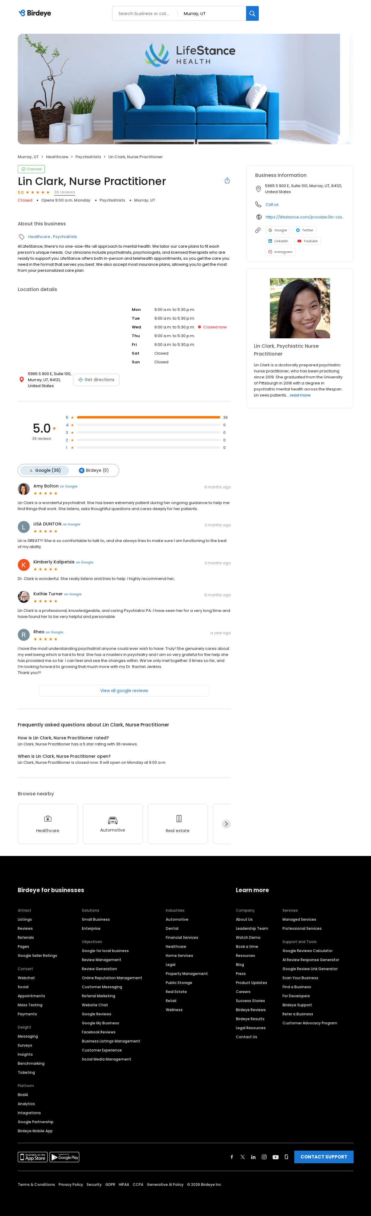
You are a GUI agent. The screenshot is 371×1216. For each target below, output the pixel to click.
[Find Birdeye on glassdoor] (286, 1156)
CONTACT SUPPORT (324, 1156)
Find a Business (297, 986)
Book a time (247, 946)
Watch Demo (248, 937)
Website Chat (95, 1004)
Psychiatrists (88, 157)
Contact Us (246, 1036)
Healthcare (57, 157)
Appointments (31, 995)
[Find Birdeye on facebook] (232, 1156)
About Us (244, 919)
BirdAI (23, 1094)
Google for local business (105, 950)
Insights (25, 1054)
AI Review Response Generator (311, 959)
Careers (243, 991)
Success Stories (250, 1000)
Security (94, 1184)
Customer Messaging (102, 986)
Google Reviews (96, 1013)
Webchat (26, 977)
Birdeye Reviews (251, 1009)
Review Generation (99, 968)
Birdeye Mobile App (35, 1130)
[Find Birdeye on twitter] (242, 1156)
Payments (27, 1013)
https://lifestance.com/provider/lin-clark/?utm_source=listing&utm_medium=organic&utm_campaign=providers (305, 217)
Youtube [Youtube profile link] (307, 241)
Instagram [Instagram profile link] (280, 251)
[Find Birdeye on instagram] (264, 1156)
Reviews (25, 928)
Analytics (26, 1103)
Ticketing (26, 1072)
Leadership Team (252, 928)
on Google (68, 486)
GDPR (110, 1184)
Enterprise (91, 928)
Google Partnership (36, 1121)
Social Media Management (106, 1058)
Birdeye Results (250, 1018)
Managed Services (299, 919)
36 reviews (64, 192)
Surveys (25, 1045)
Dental (172, 928)
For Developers (296, 995)
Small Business (96, 919)
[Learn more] (300, 308)
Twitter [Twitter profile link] (304, 230)
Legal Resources (251, 1027)
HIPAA (124, 1184)
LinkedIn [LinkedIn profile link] (278, 241)
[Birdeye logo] (36, 13)
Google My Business (100, 1022)
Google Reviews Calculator (307, 950)
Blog (240, 964)
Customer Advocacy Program (310, 1022)
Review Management (101, 959)
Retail (171, 1000)
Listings (25, 919)
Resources (245, 955)
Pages (23, 946)
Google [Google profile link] (277, 230)
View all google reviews (124, 690)
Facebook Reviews (99, 1031)
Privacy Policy (71, 1184)
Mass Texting (30, 1004)
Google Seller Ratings (37, 955)
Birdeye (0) (93, 470)
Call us (272, 204)
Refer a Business (298, 1013)
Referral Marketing (98, 995)
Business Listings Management (111, 1040)
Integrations (29, 1112)
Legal (170, 964)
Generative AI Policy (165, 1184)
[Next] (226, 823)
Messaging (28, 1036)
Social (23, 986)
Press (241, 973)
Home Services (179, 955)
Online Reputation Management (112, 977)
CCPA (138, 1184)
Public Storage (179, 982)
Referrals (26, 937)
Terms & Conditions (36, 1184)
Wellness (174, 1009)
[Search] (252, 13)
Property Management (187, 973)
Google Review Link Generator (310, 968)
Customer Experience (102, 1049)
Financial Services (182, 937)
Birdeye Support (297, 1004)
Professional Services (302, 928)
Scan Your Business (300, 977)
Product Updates (251, 982)
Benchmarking (31, 1063)
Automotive (177, 919)
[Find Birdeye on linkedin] (253, 1156)
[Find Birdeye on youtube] (276, 1156)
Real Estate (176, 991)
